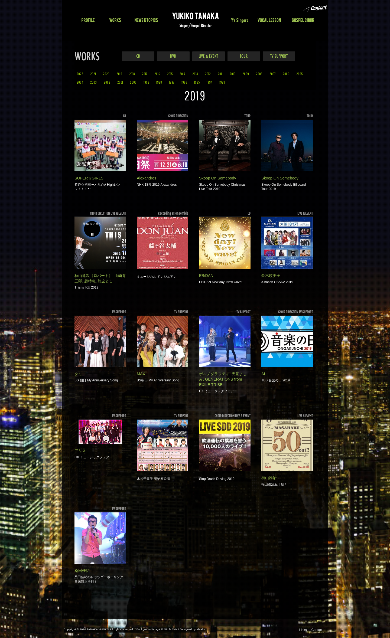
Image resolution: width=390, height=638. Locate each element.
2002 (107, 82)
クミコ (80, 374)
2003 (93, 82)
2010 (232, 73)
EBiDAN (206, 275)
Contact (317, 630)
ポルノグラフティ (214, 374)
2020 (106, 73)
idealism (202, 629)
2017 (144, 73)
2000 (133, 82)
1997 (171, 82)
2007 (272, 73)
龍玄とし (105, 281)
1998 (159, 82)
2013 (195, 73)
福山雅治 (269, 478)
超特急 (90, 281)
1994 (209, 82)
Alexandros (146, 178)
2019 (119, 73)
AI (263, 374)
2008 (259, 73)
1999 (146, 82)
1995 (197, 82)
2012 (208, 73)
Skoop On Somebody (217, 178)
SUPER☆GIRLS (88, 178)
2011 (220, 73)
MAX (141, 374)
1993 (222, 82)
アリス (80, 451)
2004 (80, 82)
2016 (157, 73)
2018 (132, 73)
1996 (184, 82)
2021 (93, 73)
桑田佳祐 (82, 570)
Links (303, 630)
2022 (80, 73)
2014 (182, 73)
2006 (286, 73)
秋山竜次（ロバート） (93, 275)
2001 (120, 82)
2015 (170, 73)
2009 (245, 73)
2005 (299, 73)
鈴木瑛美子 (270, 275)
